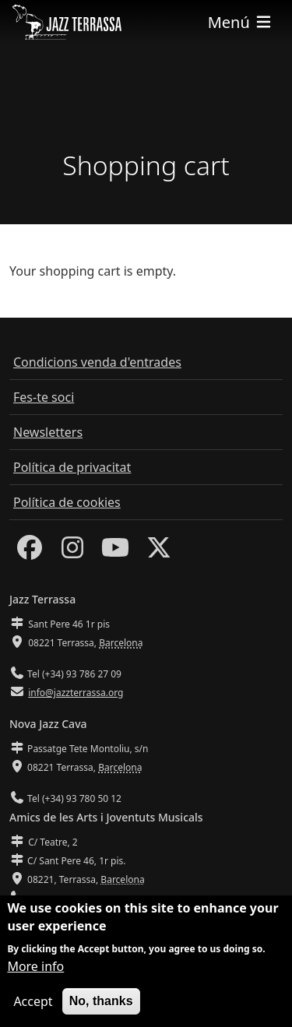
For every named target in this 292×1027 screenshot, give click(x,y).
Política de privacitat (72, 467)
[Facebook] (29, 552)
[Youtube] (115, 552)
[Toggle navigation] (241, 22)
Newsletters (48, 432)
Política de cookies (67, 502)
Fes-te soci (43, 397)
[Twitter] (158, 552)
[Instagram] (72, 552)
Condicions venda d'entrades (97, 362)
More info (35, 968)
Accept (32, 1003)
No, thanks (101, 1003)
